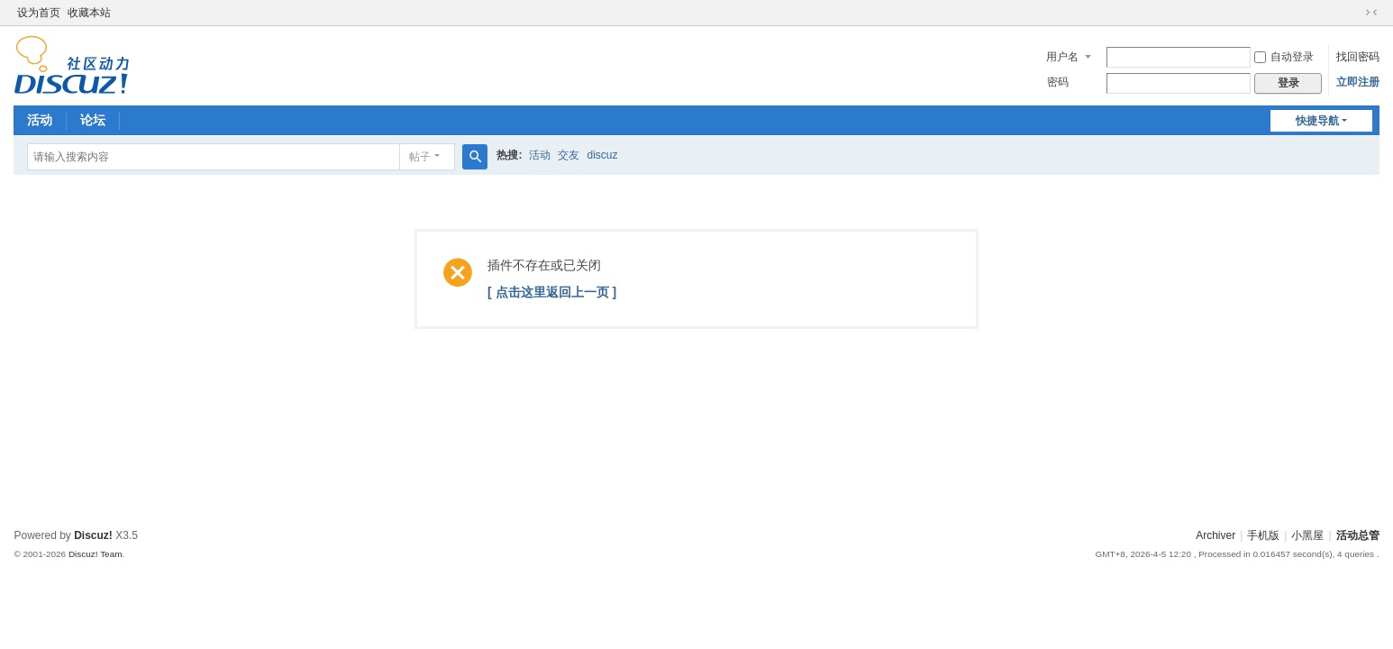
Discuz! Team (95, 554)
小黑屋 (1307, 535)
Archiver (1215, 535)
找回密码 (1357, 56)
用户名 (1062, 56)
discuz (602, 155)
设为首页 (38, 12)
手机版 (1263, 535)
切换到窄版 (1371, 13)
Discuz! (93, 535)
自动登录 (1284, 56)
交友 (568, 155)
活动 (39, 120)
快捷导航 (1317, 120)
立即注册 (1357, 82)
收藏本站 (89, 12)
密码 (1058, 82)
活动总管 (1357, 535)
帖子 (420, 157)
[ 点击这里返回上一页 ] (551, 292)
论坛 (92, 120)
